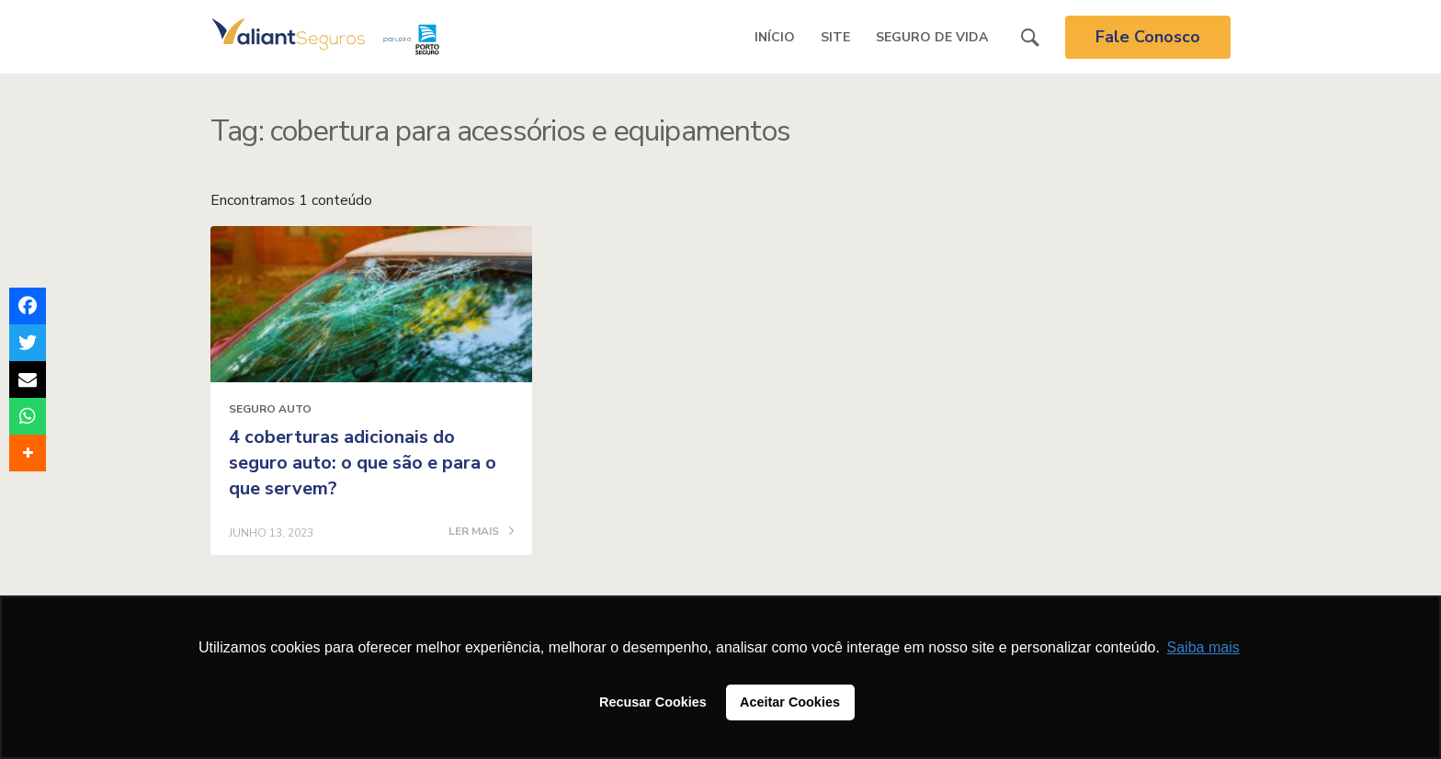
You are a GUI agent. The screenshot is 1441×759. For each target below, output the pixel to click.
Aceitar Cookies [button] (790, 702)
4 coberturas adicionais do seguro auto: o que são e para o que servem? (362, 463)
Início (775, 37)
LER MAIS (481, 532)
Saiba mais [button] (1203, 647)
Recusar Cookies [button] (653, 702)
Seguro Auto (270, 409)
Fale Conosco (1147, 37)
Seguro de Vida (932, 37)
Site (835, 37)
